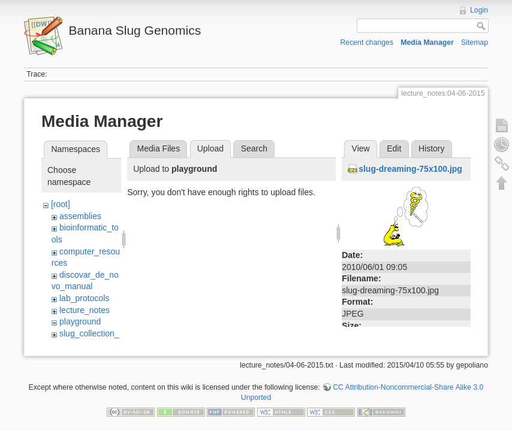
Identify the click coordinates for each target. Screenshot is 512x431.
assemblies (80, 216)
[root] (60, 204)
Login (479, 10)
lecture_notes (84, 310)
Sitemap (474, 42)
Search (254, 148)
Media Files (158, 148)
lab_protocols (84, 298)
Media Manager (427, 42)
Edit (394, 148)
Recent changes (367, 42)
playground (80, 321)
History (431, 148)
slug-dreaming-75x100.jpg (410, 169)
